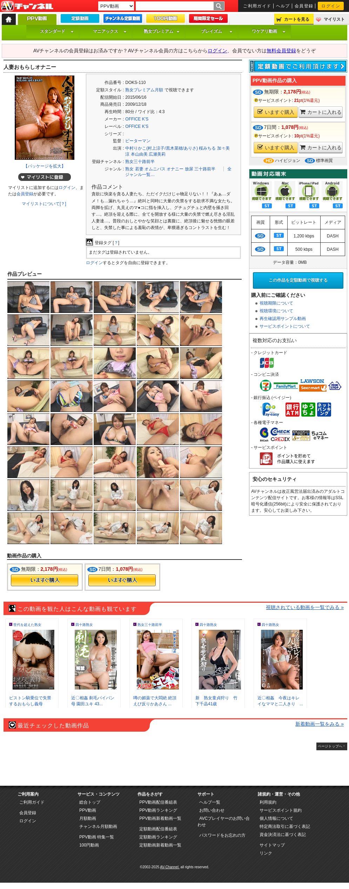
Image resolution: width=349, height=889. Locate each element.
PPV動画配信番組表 (158, 802)
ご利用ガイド (257, 6)
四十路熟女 (84, 625)
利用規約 (268, 802)
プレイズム (217, 31)
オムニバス (155, 168)
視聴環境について (276, 310)
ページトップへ (330, 746)
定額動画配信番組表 (158, 828)
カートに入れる (321, 112)
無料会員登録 (281, 50)
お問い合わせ (211, 810)
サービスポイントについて (285, 326)
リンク (266, 853)
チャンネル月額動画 (98, 826)
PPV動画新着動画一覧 (160, 818)
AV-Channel (27, 6)
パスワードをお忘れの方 (222, 835)
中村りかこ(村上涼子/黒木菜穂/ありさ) (161, 148)
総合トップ (89, 802)
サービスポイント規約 (281, 810)
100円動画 (89, 845)
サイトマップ (272, 845)
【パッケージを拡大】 (45, 166)
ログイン (330, 6)
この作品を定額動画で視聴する (298, 280)
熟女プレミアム (162, 31)
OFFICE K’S (136, 119)
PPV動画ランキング (158, 810)
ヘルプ (283, 6)
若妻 (139, 168)
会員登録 (304, 6)
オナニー (175, 168)
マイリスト (334, 19)
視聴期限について (276, 303)
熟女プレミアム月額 (144, 89)
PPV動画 (87, 810)
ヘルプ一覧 (209, 802)
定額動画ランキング (158, 837)
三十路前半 (204, 168)
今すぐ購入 (44, 580)
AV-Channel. (169, 867)
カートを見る (296, 19)
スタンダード (57, 31)
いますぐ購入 (275, 112)
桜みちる (207, 148)
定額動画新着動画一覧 (160, 845)
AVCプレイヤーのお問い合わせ (223, 821)
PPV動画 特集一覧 (96, 837)
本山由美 (139, 154)
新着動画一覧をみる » (319, 724)
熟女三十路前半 (140, 161)
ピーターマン (137, 140)
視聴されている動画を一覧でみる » (305, 607)
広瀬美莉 (157, 154)
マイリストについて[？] (44, 203)
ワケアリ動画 (269, 31)
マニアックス (110, 31)
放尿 (189, 168)
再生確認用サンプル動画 (283, 318)
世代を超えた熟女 (27, 625)
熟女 (129, 168)
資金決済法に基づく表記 (283, 834)
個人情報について (276, 818)
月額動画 (87, 818)
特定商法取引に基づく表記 (285, 826)
